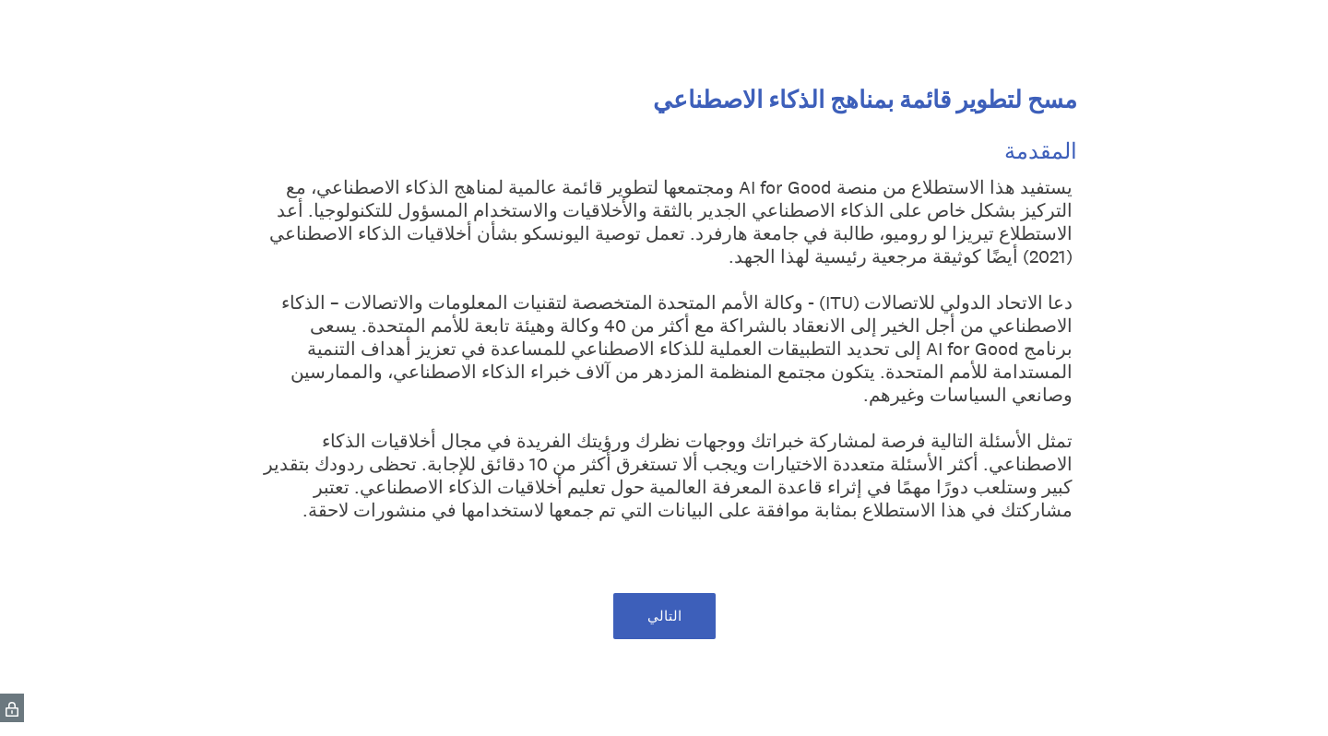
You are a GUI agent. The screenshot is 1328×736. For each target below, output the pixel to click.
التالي (664, 615)
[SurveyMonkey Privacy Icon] (12, 708)
